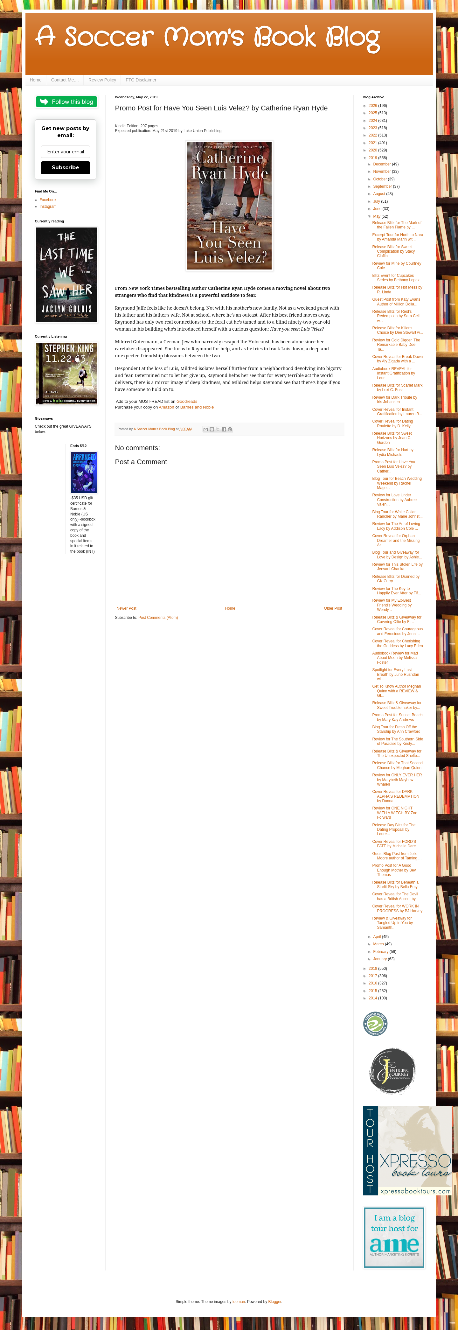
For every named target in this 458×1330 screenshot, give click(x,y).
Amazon (166, 407)
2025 (373, 113)
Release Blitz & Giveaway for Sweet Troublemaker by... (396, 705)
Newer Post (126, 608)
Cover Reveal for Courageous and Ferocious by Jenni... (397, 631)
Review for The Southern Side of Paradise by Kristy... (397, 741)
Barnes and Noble (197, 407)
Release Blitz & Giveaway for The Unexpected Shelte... (396, 753)
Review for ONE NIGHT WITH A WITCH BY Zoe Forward (394, 813)
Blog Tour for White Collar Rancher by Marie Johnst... (397, 514)
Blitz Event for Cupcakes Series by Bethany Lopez (395, 277)
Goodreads (187, 401)
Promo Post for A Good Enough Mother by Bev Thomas (394, 870)
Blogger (274, 1301)
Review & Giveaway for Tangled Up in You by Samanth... (392, 923)
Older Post (333, 608)
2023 (373, 128)
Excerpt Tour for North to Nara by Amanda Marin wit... (397, 237)
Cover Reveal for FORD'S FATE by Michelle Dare (394, 843)
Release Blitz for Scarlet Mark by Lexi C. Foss (397, 387)
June (377, 208)
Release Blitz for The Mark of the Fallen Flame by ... (396, 224)
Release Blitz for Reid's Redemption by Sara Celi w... (395, 316)
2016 (373, 983)
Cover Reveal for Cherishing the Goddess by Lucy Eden (397, 643)
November (382, 171)
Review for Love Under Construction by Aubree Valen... (394, 500)
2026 (373, 105)
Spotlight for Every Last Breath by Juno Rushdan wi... (395, 674)
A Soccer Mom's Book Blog (207, 38)
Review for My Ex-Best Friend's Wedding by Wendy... (392, 605)
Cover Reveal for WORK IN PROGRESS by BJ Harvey (397, 908)
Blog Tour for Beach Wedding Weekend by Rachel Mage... (397, 483)
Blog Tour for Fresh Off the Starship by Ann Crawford (396, 729)
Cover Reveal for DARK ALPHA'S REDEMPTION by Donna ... (395, 796)
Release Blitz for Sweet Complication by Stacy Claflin (393, 251)
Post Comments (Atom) (158, 617)
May (377, 216)
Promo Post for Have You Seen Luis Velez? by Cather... (393, 466)
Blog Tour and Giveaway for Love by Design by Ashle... (397, 554)
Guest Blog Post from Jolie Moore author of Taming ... (396, 855)
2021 (373, 143)
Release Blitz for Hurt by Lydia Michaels (392, 452)
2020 (373, 150)
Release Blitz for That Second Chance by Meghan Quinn (397, 765)
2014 (373, 998)
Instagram (48, 206)
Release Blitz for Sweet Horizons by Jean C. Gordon (392, 438)
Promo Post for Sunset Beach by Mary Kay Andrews (397, 717)
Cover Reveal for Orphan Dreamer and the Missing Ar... (396, 540)
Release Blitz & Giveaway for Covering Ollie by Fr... (396, 619)
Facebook (48, 200)
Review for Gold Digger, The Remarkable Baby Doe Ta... (396, 345)
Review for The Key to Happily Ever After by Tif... (396, 590)
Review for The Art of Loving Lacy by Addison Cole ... (396, 526)
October (380, 179)
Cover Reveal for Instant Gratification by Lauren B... (397, 411)
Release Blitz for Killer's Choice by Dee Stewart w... (397, 330)
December (382, 164)
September (383, 186)
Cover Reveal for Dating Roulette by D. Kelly (392, 423)
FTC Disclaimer (141, 79)
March (379, 944)
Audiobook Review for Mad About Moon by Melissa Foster (395, 658)
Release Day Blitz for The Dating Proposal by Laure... (393, 829)
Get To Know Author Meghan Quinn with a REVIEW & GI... (396, 691)
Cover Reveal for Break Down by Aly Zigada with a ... (397, 358)
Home (36, 79)
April (377, 936)
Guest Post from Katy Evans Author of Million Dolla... (396, 301)
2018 (373, 968)
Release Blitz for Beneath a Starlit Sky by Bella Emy (395, 884)
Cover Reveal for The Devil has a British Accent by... (395, 896)
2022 (373, 135)
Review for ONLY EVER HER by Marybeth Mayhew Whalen (397, 780)
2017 (373, 976)
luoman (238, 1301)
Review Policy (102, 79)
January (380, 959)
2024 (373, 120)
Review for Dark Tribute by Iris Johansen (394, 399)
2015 (373, 991)
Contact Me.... (65, 79)
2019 (373, 158)
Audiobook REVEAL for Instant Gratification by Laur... (393, 373)
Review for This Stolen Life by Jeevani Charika (397, 566)
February (381, 951)
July (377, 201)
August (379, 194)
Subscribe (65, 167)
